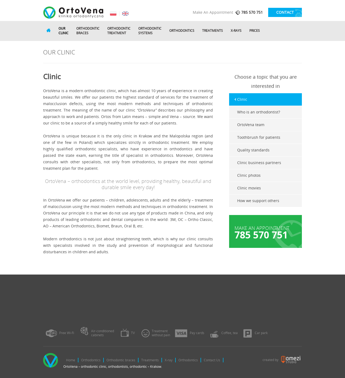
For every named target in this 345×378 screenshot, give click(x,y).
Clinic (242, 99)
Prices (254, 31)
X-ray (168, 360)
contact (285, 12)
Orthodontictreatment (118, 30)
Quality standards (253, 149)
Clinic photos (249, 175)
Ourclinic (63, 30)
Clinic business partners (259, 162)
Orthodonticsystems (149, 30)
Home (70, 360)
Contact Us (212, 360)
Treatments (212, 31)
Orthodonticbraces (87, 30)
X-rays (236, 31)
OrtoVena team (250, 124)
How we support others (258, 200)
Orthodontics (181, 31)
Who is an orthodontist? (258, 112)
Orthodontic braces (120, 360)
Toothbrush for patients (258, 137)
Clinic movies (249, 187)
